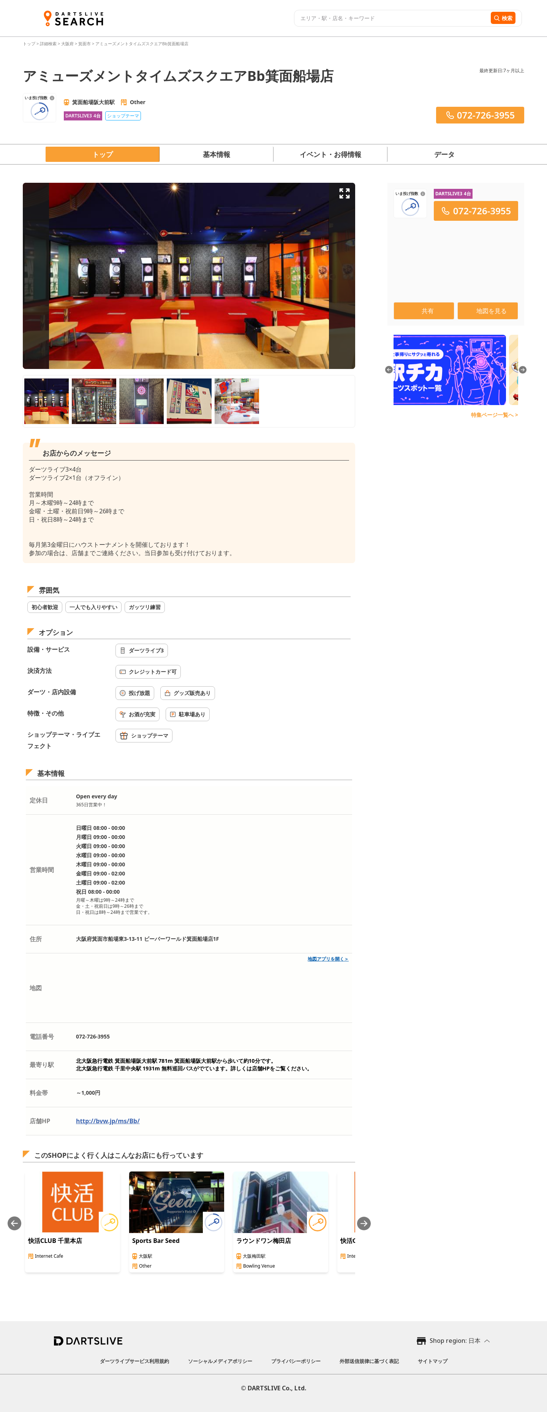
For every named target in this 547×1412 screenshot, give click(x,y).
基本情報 (216, 154)
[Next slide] (364, 1223)
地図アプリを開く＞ (328, 959)
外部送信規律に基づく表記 (369, 1361)
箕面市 (84, 43)
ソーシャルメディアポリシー (220, 1361)
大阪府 (67, 43)
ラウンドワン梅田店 (263, 1240)
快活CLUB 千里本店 (55, 1240)
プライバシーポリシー (296, 1361)
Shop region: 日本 (455, 1340)
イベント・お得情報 (330, 154)
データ (444, 154)
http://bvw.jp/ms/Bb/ (108, 1121)
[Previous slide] (14, 1223)
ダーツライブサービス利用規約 (134, 1361)
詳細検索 (49, 43)
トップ (29, 43)
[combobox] (391, 18)
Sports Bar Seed (156, 1240)
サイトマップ (432, 1361)
